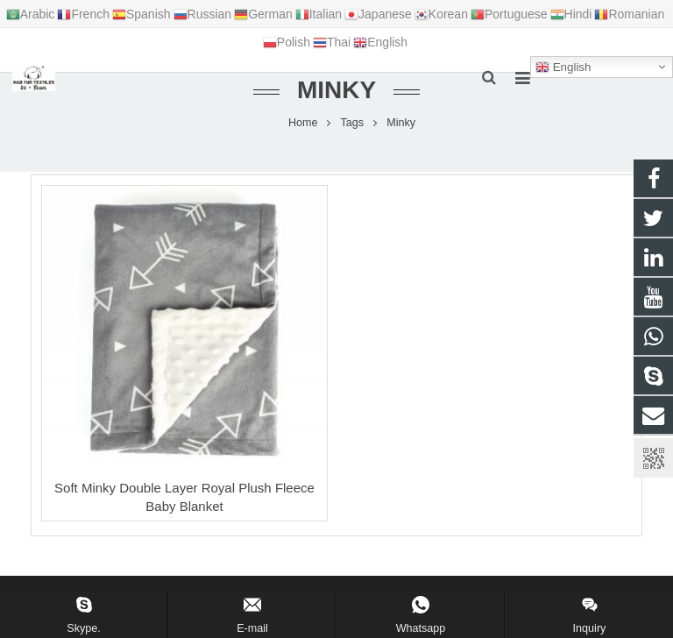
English (563, 67)
